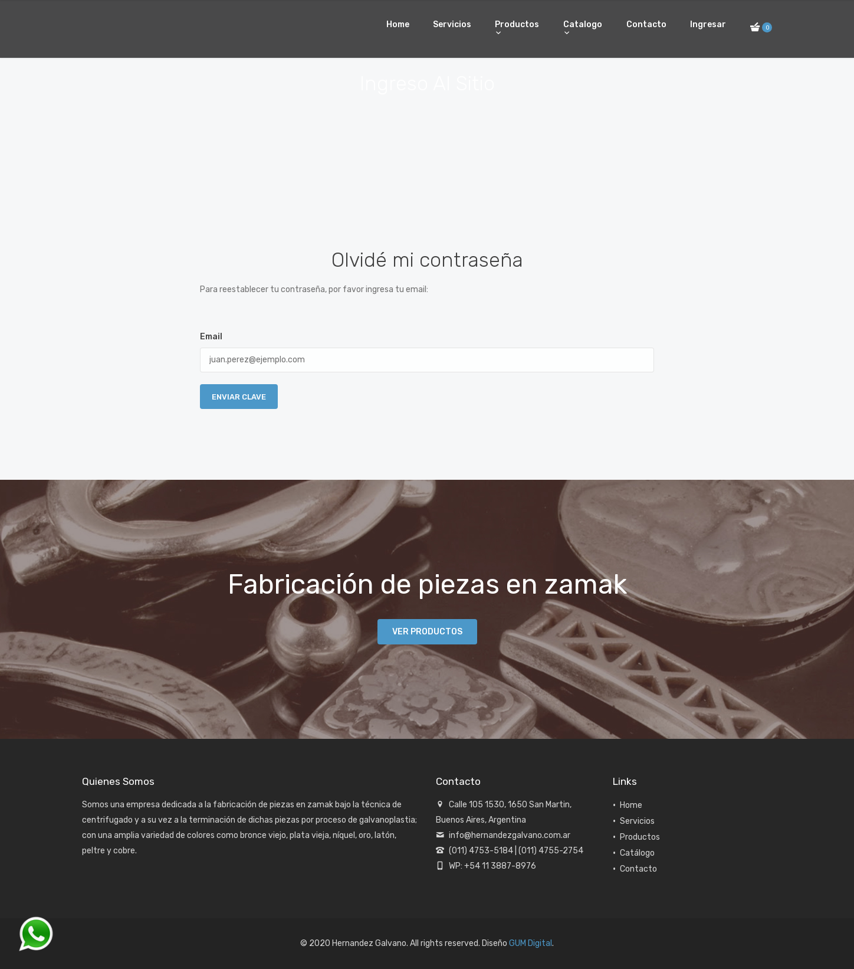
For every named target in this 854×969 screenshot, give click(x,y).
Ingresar (708, 24)
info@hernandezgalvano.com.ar (509, 835)
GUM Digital (530, 943)
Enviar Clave (239, 396)
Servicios (452, 24)
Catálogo (637, 853)
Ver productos (427, 632)
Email (211, 337)
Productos (517, 24)
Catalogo (582, 24)
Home (397, 24)
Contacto (646, 24)
